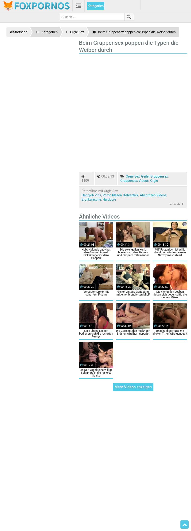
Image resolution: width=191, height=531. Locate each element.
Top (185, 524)
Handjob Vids (91, 195)
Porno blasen (112, 195)
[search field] (92, 17)
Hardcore (109, 199)
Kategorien (96, 6)
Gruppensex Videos (134, 180)
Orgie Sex (133, 176)
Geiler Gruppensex (154, 176)
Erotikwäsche (91, 199)
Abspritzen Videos (153, 195)
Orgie (154, 180)
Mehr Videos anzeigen (133, 387)
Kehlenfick (130, 195)
